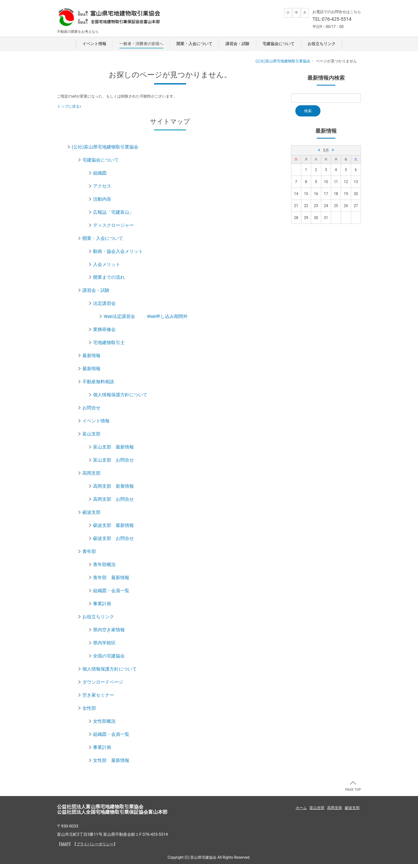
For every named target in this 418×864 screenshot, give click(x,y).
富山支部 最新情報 (113, 447)
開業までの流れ (109, 277)
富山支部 (91, 434)
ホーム (301, 808)
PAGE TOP (353, 786)
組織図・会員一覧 (111, 590)
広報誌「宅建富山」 (113, 212)
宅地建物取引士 (109, 342)
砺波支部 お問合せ (113, 538)
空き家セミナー (98, 695)
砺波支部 (91, 512)
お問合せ (91, 407)
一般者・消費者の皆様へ (141, 43)
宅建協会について (279, 43)
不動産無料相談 (98, 381)
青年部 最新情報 (111, 577)
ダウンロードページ (102, 682)
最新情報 (91, 355)
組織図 (100, 173)
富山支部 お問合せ (113, 460)
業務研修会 (104, 329)
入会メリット (106, 264)
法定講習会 (104, 303)
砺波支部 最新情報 (113, 525)
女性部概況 (104, 721)
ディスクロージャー (113, 225)
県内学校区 (104, 642)
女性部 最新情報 (111, 760)
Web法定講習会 (119, 316)
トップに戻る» (69, 106)
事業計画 (102, 603)
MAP (65, 844)
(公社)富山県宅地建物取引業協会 (283, 61)
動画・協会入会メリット (118, 251)
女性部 (89, 708)
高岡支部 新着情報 (113, 486)
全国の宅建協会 (109, 656)
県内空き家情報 (109, 629)
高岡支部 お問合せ (113, 499)
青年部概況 (104, 564)
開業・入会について (194, 43)
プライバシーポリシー (95, 844)
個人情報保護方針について (120, 394)
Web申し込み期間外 (167, 316)
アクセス (102, 186)
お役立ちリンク (322, 43)
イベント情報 (94, 43)
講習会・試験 (238, 43)
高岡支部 (91, 473)
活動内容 (102, 199)
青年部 (89, 551)
